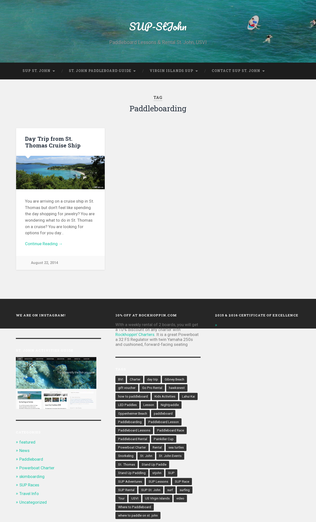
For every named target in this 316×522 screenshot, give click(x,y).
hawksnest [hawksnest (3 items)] (177, 388)
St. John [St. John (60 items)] (146, 457)
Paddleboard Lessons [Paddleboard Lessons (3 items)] (134, 431)
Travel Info (29, 493)
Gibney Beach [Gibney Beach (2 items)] (175, 379)
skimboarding (32, 476)
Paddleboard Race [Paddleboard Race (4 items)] (170, 431)
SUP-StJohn (158, 26)
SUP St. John (37, 71)
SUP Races (29, 484)
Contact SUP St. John (236, 71)
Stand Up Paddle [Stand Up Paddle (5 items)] (153, 465)
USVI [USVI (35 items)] (135, 500)
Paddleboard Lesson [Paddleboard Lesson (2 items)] (164, 422)
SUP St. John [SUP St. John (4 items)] (150, 491)
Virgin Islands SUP (171, 71)
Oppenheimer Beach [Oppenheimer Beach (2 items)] (133, 414)
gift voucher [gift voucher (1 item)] (127, 388)
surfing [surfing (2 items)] (185, 491)
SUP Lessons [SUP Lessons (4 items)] (159, 482)
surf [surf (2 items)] (170, 491)
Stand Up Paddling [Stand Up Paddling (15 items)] (132, 474)
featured (27, 442)
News (24, 450)
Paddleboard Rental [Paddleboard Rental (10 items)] (132, 440)
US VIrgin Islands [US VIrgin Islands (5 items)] (157, 500)
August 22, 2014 (44, 263)
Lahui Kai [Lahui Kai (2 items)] (189, 397)
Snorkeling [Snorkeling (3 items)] (126, 457)
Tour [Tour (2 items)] (121, 500)
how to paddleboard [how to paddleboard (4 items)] (133, 397)
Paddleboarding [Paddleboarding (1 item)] (130, 422)
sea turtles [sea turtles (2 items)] (177, 448)
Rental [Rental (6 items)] (157, 448)
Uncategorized (33, 501)
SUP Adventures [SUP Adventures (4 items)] (130, 482)
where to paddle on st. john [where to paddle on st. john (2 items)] (138, 517)
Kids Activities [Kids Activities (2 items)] (165, 397)
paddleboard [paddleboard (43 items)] (163, 414)
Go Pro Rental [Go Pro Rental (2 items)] (153, 388)
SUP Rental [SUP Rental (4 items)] (126, 491)
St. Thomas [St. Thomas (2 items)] (126, 465)
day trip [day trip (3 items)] (153, 379)
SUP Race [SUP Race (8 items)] (182, 482)
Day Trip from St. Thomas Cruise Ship (52, 142)
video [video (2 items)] (181, 500)
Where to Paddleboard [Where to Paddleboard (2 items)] (135, 508)
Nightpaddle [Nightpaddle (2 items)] (170, 405)
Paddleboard (31, 459)
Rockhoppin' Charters (135, 334)
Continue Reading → (44, 243)
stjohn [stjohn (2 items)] (156, 474)
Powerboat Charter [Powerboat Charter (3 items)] (132, 448)
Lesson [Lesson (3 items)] (148, 405)
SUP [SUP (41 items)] (171, 474)
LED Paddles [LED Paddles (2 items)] (127, 405)
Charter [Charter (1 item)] (135, 379)
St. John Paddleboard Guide (100, 71)
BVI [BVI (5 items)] (120, 379)
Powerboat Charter (36, 467)
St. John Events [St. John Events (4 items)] (170, 457)
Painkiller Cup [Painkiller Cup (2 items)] (164, 440)
